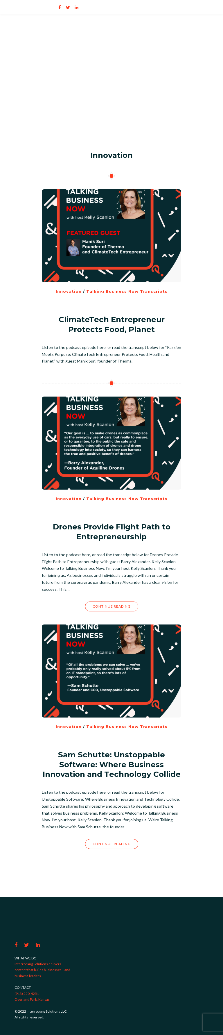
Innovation (69, 291)
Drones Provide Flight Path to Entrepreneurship (111, 531)
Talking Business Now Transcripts (127, 291)
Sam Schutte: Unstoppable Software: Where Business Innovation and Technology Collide (112, 764)
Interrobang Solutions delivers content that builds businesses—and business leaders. (42, 970)
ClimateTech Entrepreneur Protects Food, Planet (112, 324)
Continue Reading (112, 606)
